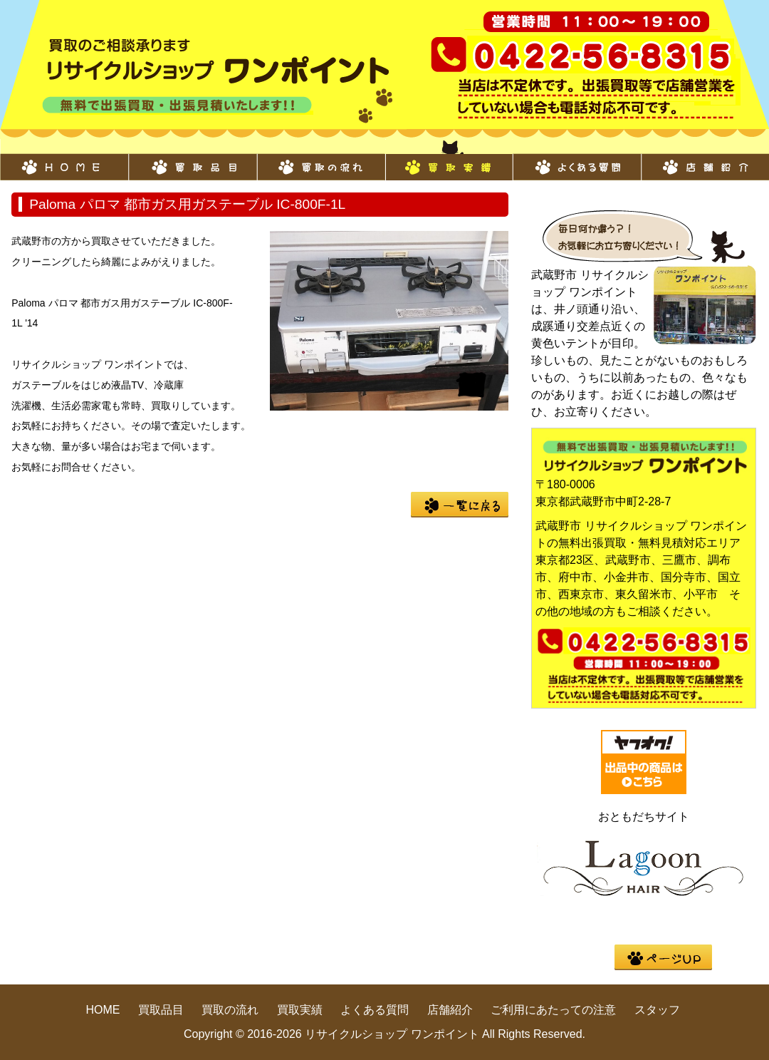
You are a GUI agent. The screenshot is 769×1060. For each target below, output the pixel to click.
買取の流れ (320, 159)
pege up (663, 957)
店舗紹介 (705, 159)
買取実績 (448, 159)
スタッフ (657, 1010)
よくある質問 (577, 159)
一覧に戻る (459, 505)
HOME (64, 159)
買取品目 (192, 159)
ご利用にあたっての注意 (553, 1010)
